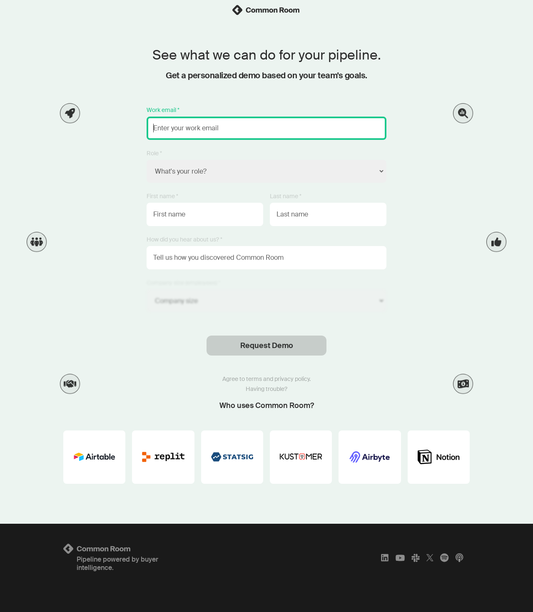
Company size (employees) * (183, 282)
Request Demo (266, 346)
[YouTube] (400, 558)
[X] (429, 558)
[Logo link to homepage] (130, 549)
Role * (154, 153)
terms (254, 379)
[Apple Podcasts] (459, 558)
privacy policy (291, 379)
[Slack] (415, 558)
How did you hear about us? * (184, 239)
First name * (162, 196)
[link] (266, 10)
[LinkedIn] (385, 558)
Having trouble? (266, 389)
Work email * (163, 110)
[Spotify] (444, 558)
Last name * (285, 196)
